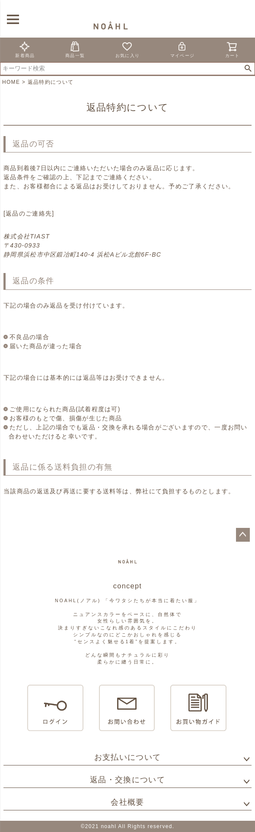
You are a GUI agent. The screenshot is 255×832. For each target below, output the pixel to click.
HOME (11, 82)
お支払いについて (127, 757)
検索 (248, 69)
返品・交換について (127, 779)
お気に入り (127, 49)
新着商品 (25, 49)
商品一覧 (75, 49)
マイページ (182, 49)
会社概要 (127, 802)
